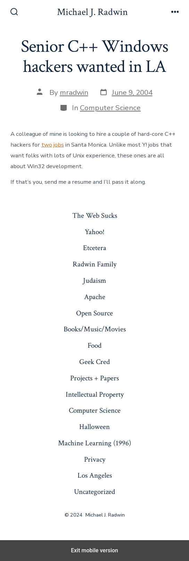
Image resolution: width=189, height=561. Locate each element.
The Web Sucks (94, 215)
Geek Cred (94, 361)
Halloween (94, 426)
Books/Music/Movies (95, 329)
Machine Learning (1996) (94, 443)
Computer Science (110, 108)
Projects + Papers (94, 378)
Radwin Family (94, 264)
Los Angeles (94, 475)
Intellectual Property (95, 394)
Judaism (94, 280)
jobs (59, 145)
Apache (94, 297)
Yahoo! (95, 232)
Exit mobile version (94, 550)
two (46, 145)
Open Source (94, 313)
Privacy (94, 459)
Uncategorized (94, 491)
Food (94, 345)
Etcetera (94, 248)
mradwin (74, 92)
